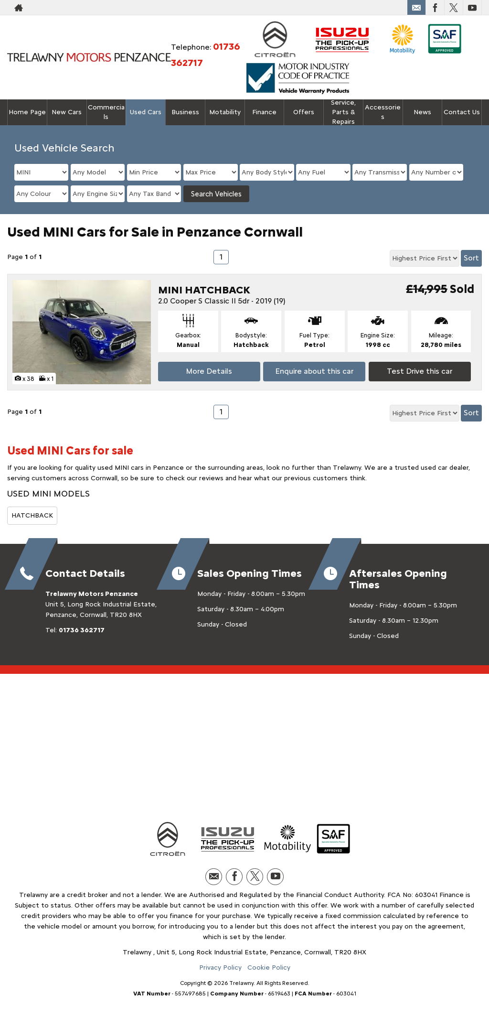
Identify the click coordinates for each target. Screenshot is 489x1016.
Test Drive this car (419, 371)
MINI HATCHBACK (204, 289)
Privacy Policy (220, 967)
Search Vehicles (216, 194)
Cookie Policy (268, 967)
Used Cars (145, 112)
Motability (225, 112)
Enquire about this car (314, 371)
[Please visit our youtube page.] (472, 7)
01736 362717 (82, 630)
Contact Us (462, 112)
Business (185, 112)
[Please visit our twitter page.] (453, 7)
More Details (209, 371)
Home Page (27, 112)
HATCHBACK (32, 515)
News (422, 112)
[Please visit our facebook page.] (434, 7)
